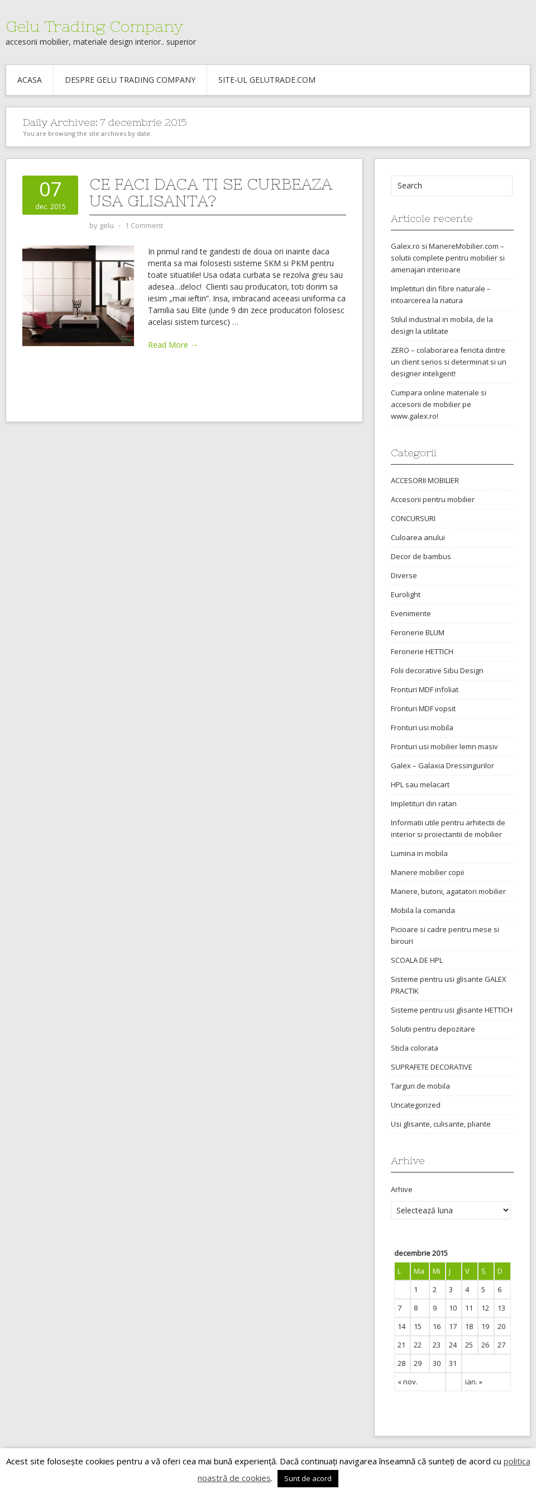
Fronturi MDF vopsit (423, 708)
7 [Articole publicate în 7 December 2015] (399, 1308)
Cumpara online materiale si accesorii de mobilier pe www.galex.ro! (438, 404)
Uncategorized (416, 1105)
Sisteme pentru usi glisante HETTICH (452, 1010)
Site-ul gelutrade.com (266, 79)
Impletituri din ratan (424, 803)
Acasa (29, 79)
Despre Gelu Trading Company (130, 79)
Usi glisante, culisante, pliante (441, 1124)
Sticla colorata (414, 1048)
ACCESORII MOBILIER (425, 480)
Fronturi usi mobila (422, 727)
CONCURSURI (413, 518)
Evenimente (411, 613)
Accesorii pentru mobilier (433, 499)
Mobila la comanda (423, 910)
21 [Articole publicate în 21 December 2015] (401, 1345)
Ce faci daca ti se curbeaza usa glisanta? (210, 192)
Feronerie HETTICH (422, 651)
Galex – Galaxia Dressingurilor (442, 765)
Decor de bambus (421, 556)
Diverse (404, 575)
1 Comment (144, 225)
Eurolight (405, 594)
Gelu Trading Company (94, 26)
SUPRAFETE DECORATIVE (431, 1067)
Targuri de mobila (420, 1086)
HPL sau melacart (420, 784)
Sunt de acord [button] (308, 1478)
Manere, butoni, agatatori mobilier (448, 891)
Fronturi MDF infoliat (424, 689)
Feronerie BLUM (417, 632)
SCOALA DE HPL (417, 960)
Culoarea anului (418, 537)
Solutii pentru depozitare (433, 1029)
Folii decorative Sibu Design (437, 670)
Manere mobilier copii (427, 872)
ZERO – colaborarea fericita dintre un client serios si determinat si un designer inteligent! (448, 362)
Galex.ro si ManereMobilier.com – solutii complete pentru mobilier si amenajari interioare (448, 258)
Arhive (402, 1189)
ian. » (473, 1382)
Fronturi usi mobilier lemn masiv (444, 746)
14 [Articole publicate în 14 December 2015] (401, 1326)
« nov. (408, 1382)
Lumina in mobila (419, 853)
